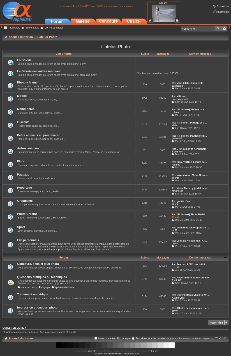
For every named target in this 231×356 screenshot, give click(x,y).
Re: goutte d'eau (181, 201)
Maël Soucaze (131, 353)
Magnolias (177, 191)
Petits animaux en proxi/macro (38, 135)
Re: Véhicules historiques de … (190, 227)
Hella (175, 125)
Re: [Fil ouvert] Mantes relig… (189, 135)
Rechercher (218, 28)
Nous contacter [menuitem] (106, 338)
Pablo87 (176, 280)
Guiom (175, 204)
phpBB (91, 351)
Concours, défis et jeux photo (38, 264)
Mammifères (26, 109)
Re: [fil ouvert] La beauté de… (189, 162)
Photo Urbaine (27, 214)
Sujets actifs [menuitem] (32, 27)
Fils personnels (28, 240)
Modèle (22, 95)
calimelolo (177, 85)
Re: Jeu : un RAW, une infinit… (190, 264)
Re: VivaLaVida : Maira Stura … (190, 175)
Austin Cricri (178, 297)
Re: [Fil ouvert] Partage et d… (189, 122)
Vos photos (64, 53)
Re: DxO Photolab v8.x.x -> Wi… (191, 295)
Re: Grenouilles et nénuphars (189, 148)
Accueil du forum (21, 338)
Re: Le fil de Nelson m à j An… (190, 240)
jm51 (174, 230)
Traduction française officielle (106, 353)
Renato (176, 217)
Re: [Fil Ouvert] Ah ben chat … (190, 109)
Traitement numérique (32, 294)
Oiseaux (23, 122)
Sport (21, 227)
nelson (175, 243)
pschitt (175, 177)
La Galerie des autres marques (38, 71)
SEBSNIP (177, 151)
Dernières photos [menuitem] (54, 27)
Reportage (24, 187)
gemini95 (177, 138)
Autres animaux (28, 148)
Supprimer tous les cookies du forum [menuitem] (156, 338)
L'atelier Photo (115, 46)
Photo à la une (27, 82)
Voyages (46, 287)
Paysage (23, 174)
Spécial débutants (64, 287)
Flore (20, 161)
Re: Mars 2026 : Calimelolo (187, 83)
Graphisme (25, 200)
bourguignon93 (180, 99)
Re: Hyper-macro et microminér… (191, 277)
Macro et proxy (29, 287)
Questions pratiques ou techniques (42, 277)
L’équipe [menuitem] (125, 338)
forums (154, 351)
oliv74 (175, 310)
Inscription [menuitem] (223, 11)
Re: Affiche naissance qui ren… (190, 308)
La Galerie (24, 60)
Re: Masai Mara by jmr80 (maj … (191, 188)
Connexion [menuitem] (223, 6)
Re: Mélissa (179, 96)
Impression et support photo (37, 307)
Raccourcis (14, 27)
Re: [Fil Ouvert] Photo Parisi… (190, 214)
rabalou (176, 112)
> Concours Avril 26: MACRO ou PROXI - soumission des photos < (96, 6)
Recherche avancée (224, 28)
